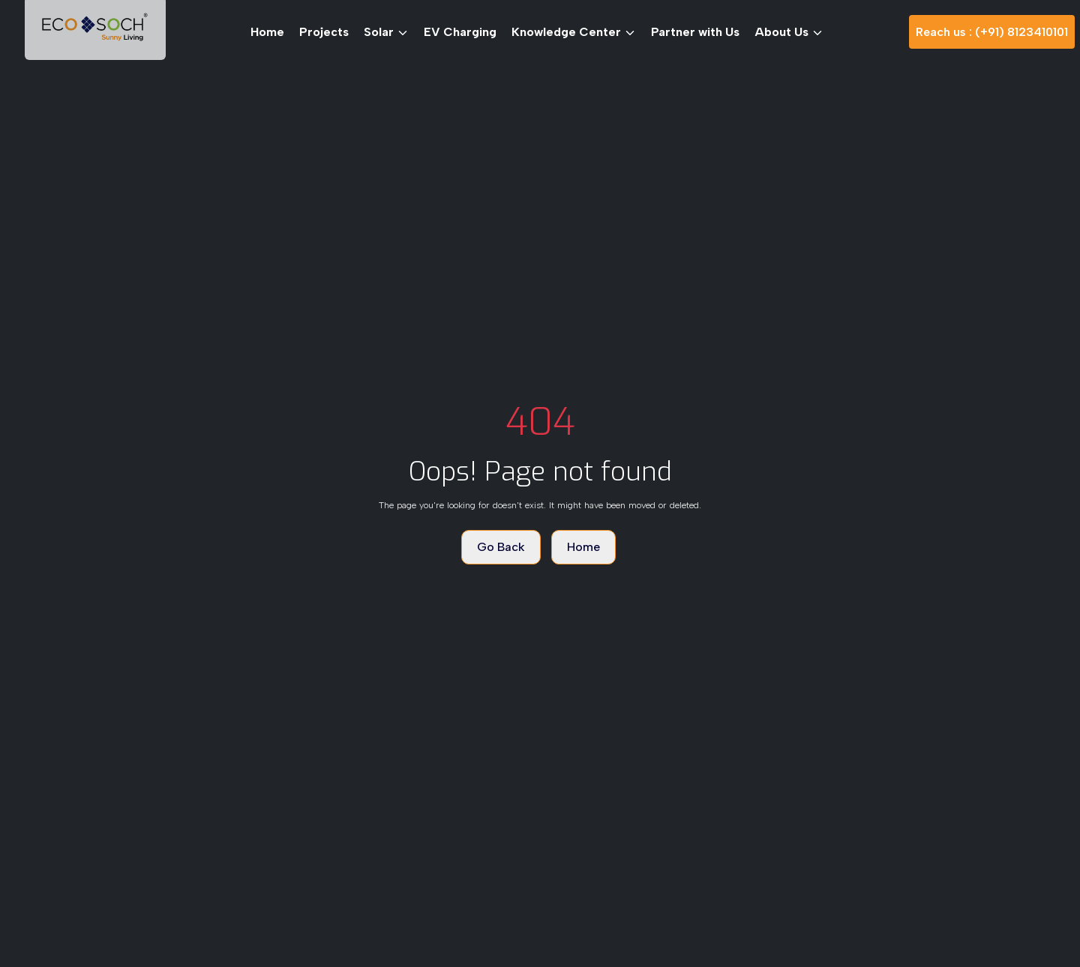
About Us (789, 32)
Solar (386, 32)
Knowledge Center (574, 32)
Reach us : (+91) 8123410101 (992, 32)
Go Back (501, 547)
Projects (324, 32)
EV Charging (460, 32)
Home (267, 32)
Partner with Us (695, 32)
